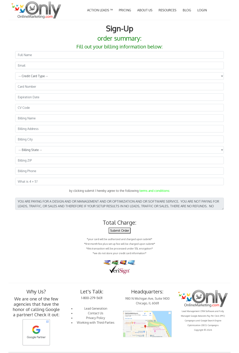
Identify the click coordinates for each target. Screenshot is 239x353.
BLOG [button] (187, 10)
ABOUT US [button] (144, 10)
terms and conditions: (154, 191)
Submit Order (119, 230)
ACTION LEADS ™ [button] (100, 10)
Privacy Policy (95, 318)
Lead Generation (95, 308)
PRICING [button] (125, 10)
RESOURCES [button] (167, 10)
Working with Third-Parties (95, 322)
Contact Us (95, 313)
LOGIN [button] (202, 10)
